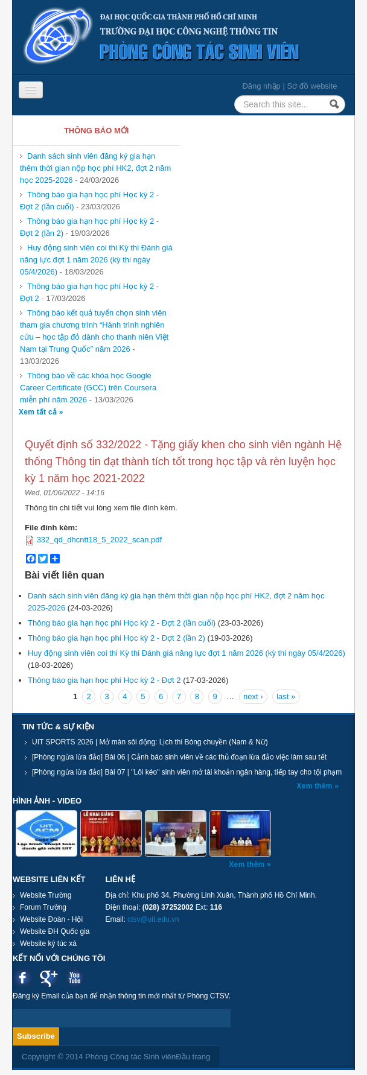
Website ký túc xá (48, 943)
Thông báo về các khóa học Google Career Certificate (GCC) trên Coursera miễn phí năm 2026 (88, 387)
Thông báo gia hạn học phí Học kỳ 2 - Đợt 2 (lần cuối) (121, 622)
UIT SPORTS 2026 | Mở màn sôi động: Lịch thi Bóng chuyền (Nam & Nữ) (150, 742)
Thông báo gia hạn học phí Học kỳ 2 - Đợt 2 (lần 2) (116, 637)
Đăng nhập (261, 85)
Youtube (75, 978)
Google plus (49, 978)
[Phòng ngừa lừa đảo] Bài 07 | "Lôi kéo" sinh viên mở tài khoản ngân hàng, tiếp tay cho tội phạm (187, 772)
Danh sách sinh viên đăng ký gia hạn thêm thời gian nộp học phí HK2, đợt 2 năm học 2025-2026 (95, 168)
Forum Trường (43, 907)
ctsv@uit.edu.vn (153, 919)
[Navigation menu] (31, 89)
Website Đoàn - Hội (51, 919)
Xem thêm (315, 786)
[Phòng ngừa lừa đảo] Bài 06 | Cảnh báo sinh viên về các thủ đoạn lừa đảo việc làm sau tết (179, 757)
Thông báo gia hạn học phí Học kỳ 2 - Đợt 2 (104, 680)
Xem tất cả (39, 412)
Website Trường (45, 895)
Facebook (23, 978)
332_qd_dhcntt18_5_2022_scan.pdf (99, 539)
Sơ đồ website (312, 85)
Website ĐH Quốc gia (55, 931)
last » (285, 696)
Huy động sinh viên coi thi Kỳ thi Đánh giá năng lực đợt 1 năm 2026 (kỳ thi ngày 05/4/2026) (96, 259)
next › (253, 696)
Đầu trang (193, 1056)
